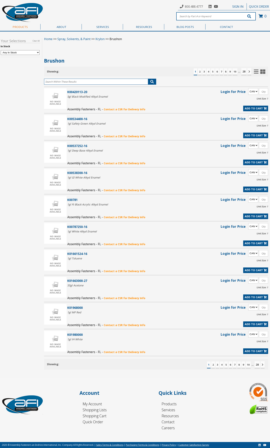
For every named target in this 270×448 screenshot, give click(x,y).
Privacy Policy (169, 445)
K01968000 (75, 308)
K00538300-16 (77, 173)
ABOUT (61, 27)
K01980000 (75, 335)
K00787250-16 (77, 227)
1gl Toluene (74, 258)
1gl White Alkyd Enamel (82, 231)
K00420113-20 (77, 92)
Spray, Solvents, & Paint (74, 39)
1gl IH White (74, 339)
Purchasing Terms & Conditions (142, 445)
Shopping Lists (95, 409)
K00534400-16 (77, 119)
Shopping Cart (94, 415)
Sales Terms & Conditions (109, 445)
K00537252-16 (77, 146)
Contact (168, 421)
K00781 (72, 200)
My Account (92, 403)
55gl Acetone (75, 285)
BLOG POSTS (185, 27)
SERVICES (102, 27)
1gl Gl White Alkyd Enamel (83, 177)
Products (169, 403)
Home (48, 39)
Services (168, 409)
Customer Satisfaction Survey (193, 445)
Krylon (100, 39)
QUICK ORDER (259, 6)
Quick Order (93, 421)
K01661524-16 (77, 254)
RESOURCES (144, 27)
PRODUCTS (20, 27)
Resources (170, 415)
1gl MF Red (74, 312)
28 (243, 71)
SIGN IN (238, 6)
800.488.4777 (194, 6)
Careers (168, 427)
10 (235, 71)
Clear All (36, 41)
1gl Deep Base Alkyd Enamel (85, 150)
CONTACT (226, 27)
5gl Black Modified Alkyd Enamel (87, 96)
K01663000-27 (77, 281)
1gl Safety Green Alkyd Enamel (86, 123)
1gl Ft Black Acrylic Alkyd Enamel (87, 204)
